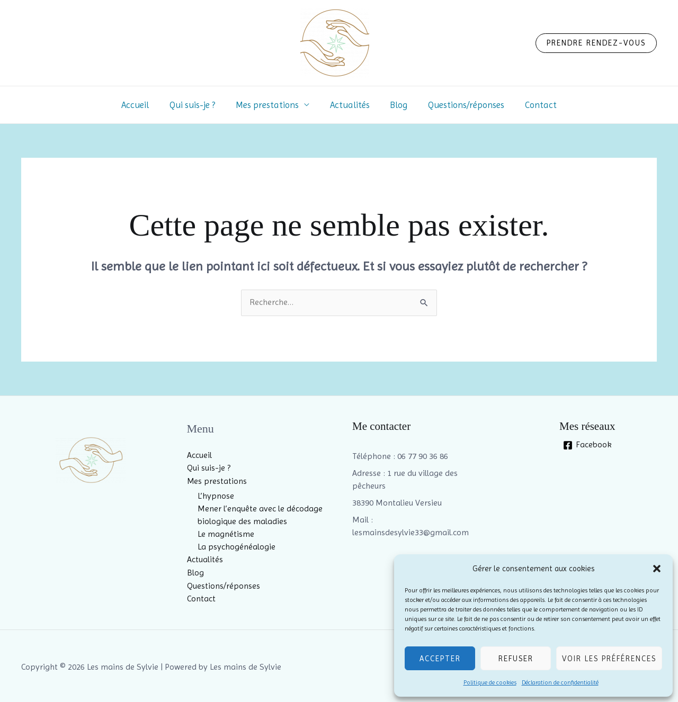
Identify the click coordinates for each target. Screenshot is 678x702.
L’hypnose (216, 495)
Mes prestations (269, 105)
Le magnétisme (226, 533)
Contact (533, 105)
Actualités (350, 105)
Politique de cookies (489, 682)
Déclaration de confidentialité (560, 682)
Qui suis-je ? (197, 105)
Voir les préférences (609, 658)
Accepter (440, 658)
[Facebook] (587, 445)
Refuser (515, 658)
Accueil (143, 105)
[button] (657, 568)
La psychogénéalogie (236, 546)
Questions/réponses (461, 105)
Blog (396, 105)
